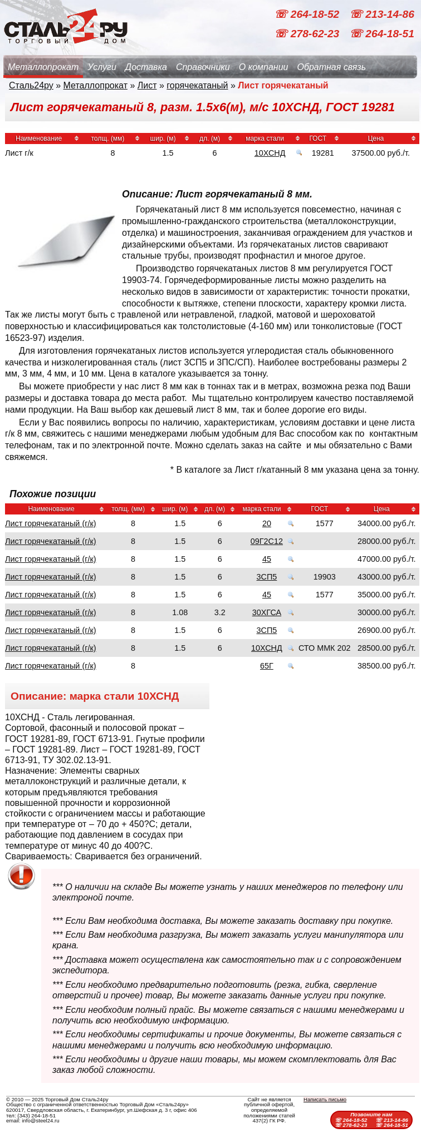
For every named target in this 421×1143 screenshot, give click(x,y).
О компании (263, 67)
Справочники (203, 67)
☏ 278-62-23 (308, 33)
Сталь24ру (31, 85)
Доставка (146, 67)
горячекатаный (197, 85)
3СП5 (267, 576)
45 (266, 559)
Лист (147, 85)
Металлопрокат (43, 67)
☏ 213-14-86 (381, 14)
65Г (266, 665)
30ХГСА (266, 612)
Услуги (101, 67)
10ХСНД (270, 153)
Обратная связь (331, 67)
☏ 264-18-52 (308, 14)
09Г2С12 (267, 541)
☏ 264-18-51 (381, 33)
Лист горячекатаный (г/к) (50, 523)
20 (266, 523)
